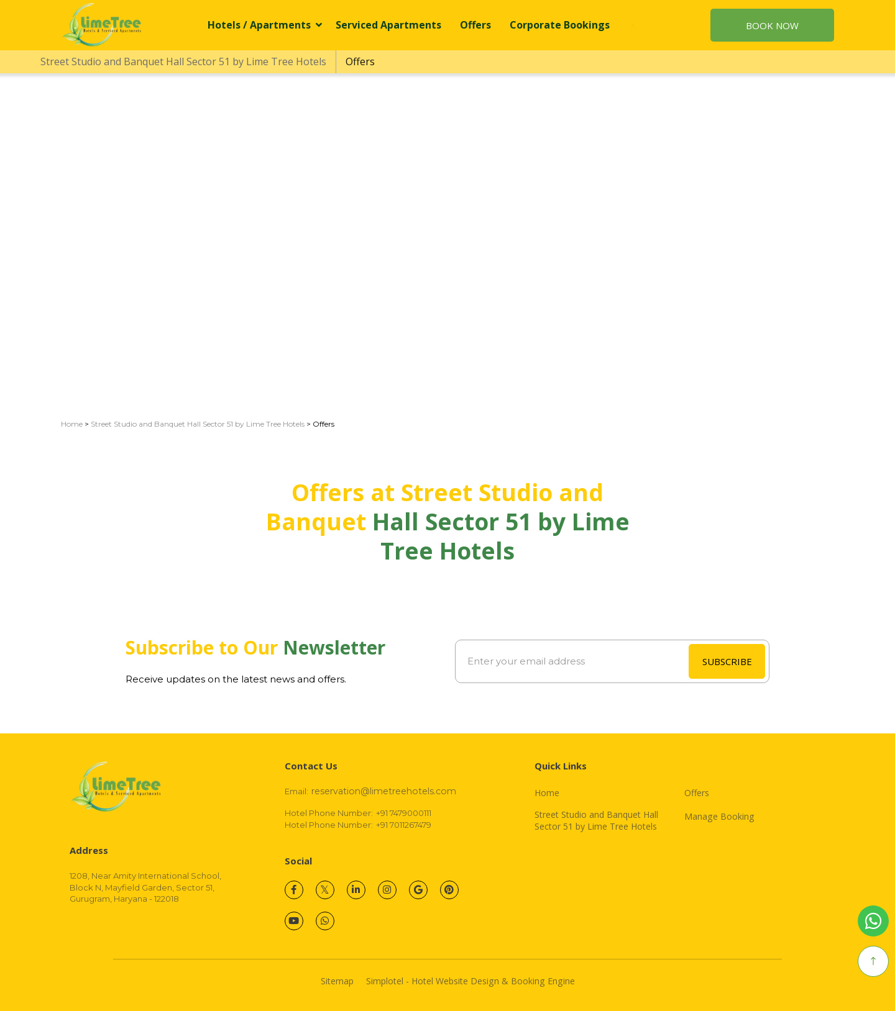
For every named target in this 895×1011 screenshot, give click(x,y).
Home (72, 423)
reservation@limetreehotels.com (383, 791)
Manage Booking (719, 816)
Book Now (772, 25)
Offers (475, 25)
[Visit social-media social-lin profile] (356, 890)
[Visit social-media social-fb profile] (294, 890)
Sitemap (337, 981)
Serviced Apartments (388, 25)
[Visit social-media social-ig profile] (387, 890)
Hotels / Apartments (265, 25)
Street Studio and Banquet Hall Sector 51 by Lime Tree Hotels (183, 61)
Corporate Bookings (560, 25)
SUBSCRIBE (727, 661)
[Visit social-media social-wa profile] (325, 921)
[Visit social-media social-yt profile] (294, 921)
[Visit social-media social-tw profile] (325, 890)
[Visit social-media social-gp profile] (418, 890)
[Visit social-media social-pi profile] (449, 890)
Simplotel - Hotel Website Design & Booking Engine (470, 981)
